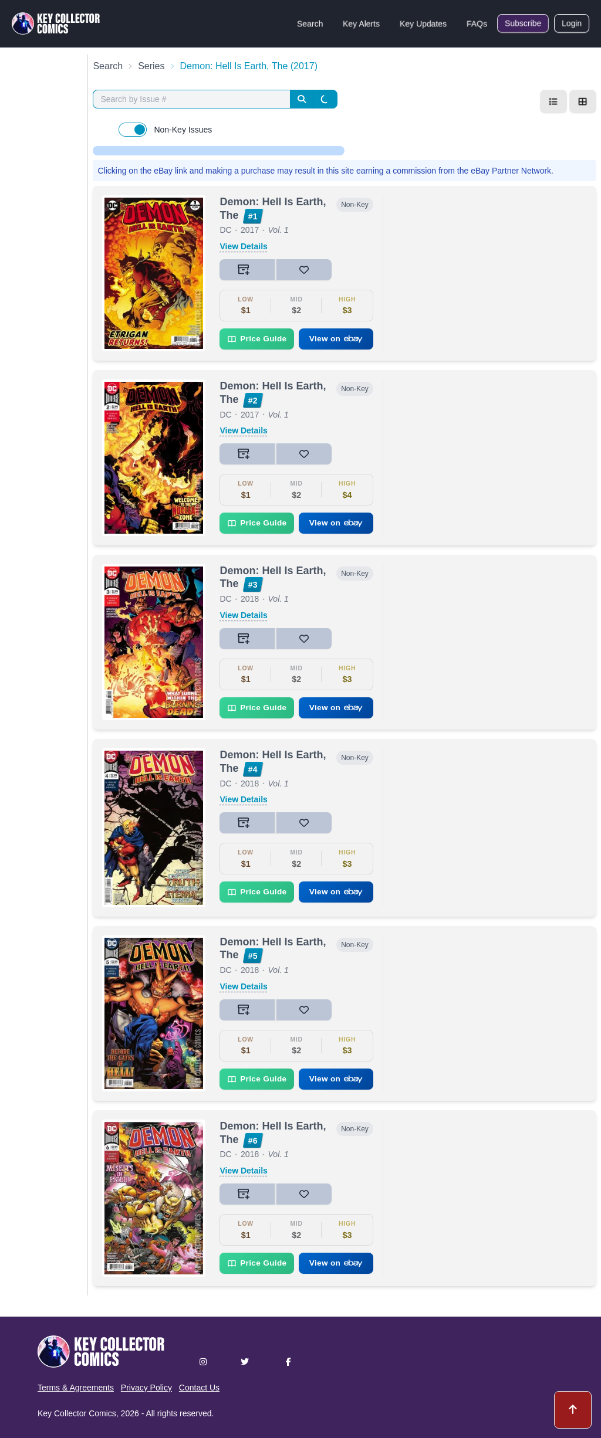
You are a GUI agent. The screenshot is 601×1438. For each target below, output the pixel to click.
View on (336, 338)
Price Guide (256, 339)
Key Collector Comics (77, 1413)
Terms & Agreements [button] (76, 1387)
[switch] (133, 130)
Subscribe (523, 23)
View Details (243, 246)
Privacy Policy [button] (146, 1387)
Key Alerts (361, 23)
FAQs (477, 23)
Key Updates (423, 23)
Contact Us (199, 1387)
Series (151, 66)
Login (572, 23)
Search (310, 23)
